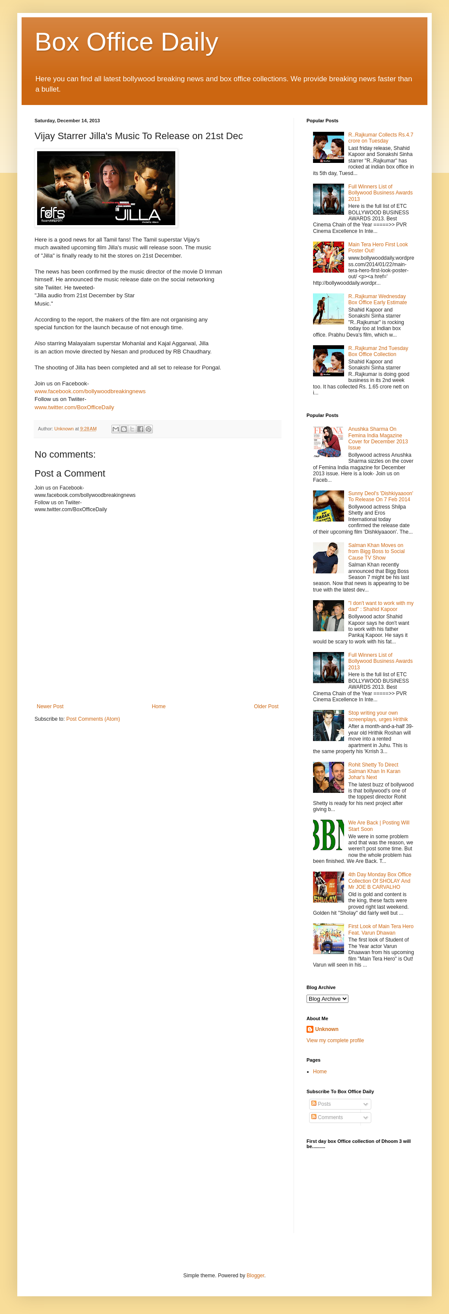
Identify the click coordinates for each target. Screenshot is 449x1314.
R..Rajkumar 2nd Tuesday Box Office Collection (378, 351)
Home (159, 706)
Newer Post (50, 706)
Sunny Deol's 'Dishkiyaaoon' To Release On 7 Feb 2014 (380, 496)
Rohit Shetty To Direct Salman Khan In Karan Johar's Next (374, 771)
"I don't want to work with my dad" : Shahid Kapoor (381, 606)
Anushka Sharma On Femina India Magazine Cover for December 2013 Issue (378, 438)
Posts (321, 1104)
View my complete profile (335, 1040)
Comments (327, 1117)
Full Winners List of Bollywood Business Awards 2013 (380, 193)
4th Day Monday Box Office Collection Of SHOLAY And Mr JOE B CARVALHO (379, 881)
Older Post (266, 706)
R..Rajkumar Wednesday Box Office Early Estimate (377, 299)
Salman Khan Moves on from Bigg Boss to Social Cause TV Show (376, 551)
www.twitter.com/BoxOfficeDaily (74, 407)
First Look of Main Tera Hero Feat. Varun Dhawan (381, 929)
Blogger (255, 1276)
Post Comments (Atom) (93, 719)
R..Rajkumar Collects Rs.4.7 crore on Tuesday (381, 138)
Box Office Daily (126, 41)
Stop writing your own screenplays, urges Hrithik (378, 716)
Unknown (326, 1029)
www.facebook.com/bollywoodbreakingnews (90, 391)
